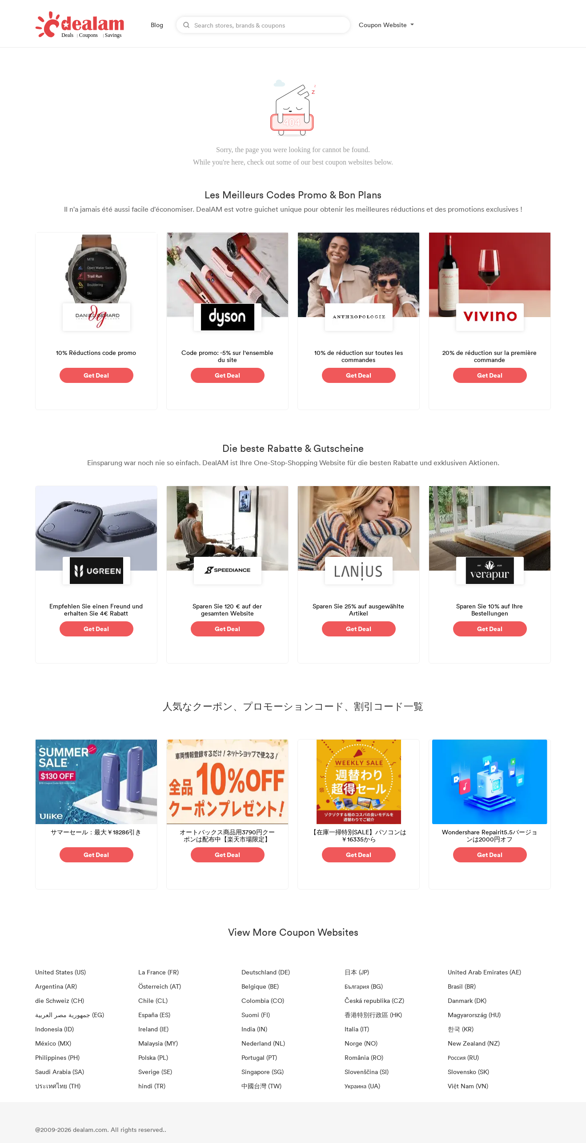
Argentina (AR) (56, 986)
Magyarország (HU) (474, 1014)
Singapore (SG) (262, 1071)
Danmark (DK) (467, 1000)
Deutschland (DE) (265, 972)
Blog (157, 24)
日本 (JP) (357, 972)
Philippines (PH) (57, 1057)
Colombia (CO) (262, 1000)
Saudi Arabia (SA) (59, 1071)
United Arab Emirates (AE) (484, 972)
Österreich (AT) (159, 986)
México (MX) (53, 1043)
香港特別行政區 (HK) (373, 1014)
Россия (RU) (463, 1057)
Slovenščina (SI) (367, 1071)
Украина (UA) (362, 1086)
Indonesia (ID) (54, 1029)
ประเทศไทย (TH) (57, 1086)
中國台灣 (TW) (261, 1086)
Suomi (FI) (255, 1014)
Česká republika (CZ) (374, 1000)
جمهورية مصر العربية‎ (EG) (69, 1014)
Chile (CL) (153, 1000)
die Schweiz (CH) (59, 1000)
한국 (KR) (461, 1029)
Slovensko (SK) (468, 1071)
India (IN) (254, 1029)
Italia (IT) (357, 1029)
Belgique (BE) (260, 986)
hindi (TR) (151, 1086)
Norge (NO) (361, 1043)
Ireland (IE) (153, 1029)
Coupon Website (383, 24)
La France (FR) (158, 972)
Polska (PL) (153, 1057)
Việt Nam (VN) (468, 1086)
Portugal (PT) (259, 1057)
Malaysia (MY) (158, 1043)
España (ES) (154, 1014)
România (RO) (364, 1057)
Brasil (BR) (462, 986)
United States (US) (60, 972)
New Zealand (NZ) (474, 1043)
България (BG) (364, 986)
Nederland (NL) (263, 1043)
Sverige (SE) (155, 1071)
